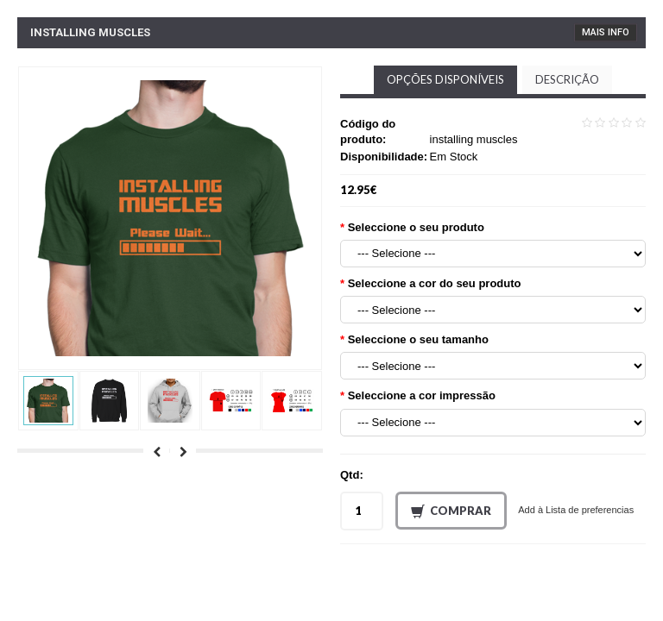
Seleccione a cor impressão (422, 395)
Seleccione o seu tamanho (418, 339)
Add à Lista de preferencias (576, 510)
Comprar (451, 511)
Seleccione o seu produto (416, 227)
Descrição (567, 79)
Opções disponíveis (445, 79)
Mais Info (605, 32)
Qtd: (351, 474)
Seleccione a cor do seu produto (434, 283)
